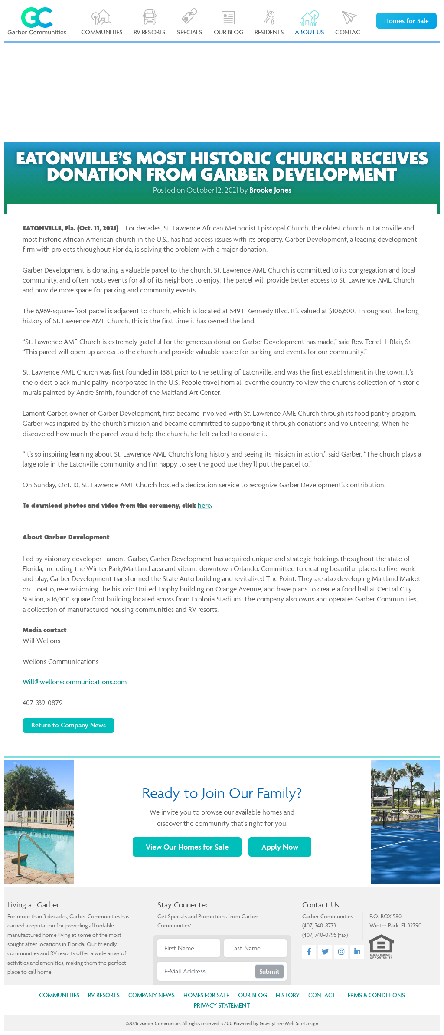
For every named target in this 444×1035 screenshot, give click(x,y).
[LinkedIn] (357, 952)
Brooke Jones (270, 190)
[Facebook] (309, 952)
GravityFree (272, 1023)
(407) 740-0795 (319, 934)
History (288, 995)
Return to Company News (68, 725)
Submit (269, 971)
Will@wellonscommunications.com (75, 681)
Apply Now (279, 847)
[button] (309, 23)
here (204, 505)
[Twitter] (325, 952)
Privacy (222, 1005)
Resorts (104, 995)
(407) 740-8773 (319, 925)
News (151, 995)
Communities (59, 995)
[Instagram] (341, 952)
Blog (252, 995)
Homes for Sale (406, 20)
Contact (322, 995)
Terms (374, 995)
